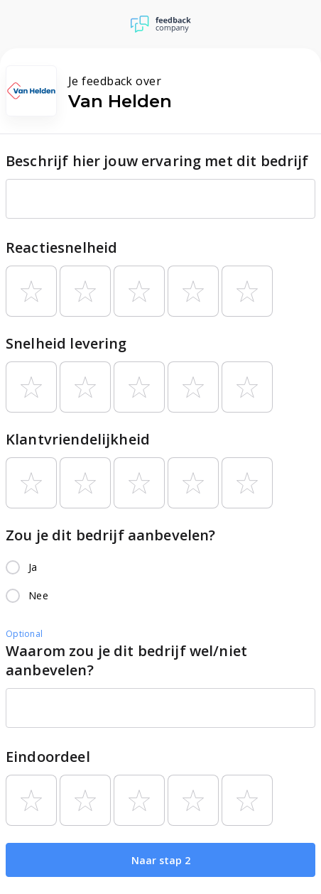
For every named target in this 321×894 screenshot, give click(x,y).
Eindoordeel (48, 756)
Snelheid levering (66, 343)
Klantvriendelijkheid (78, 439)
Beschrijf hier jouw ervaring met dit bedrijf (157, 160)
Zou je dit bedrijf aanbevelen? (111, 535)
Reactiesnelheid (61, 247)
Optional (24, 634)
